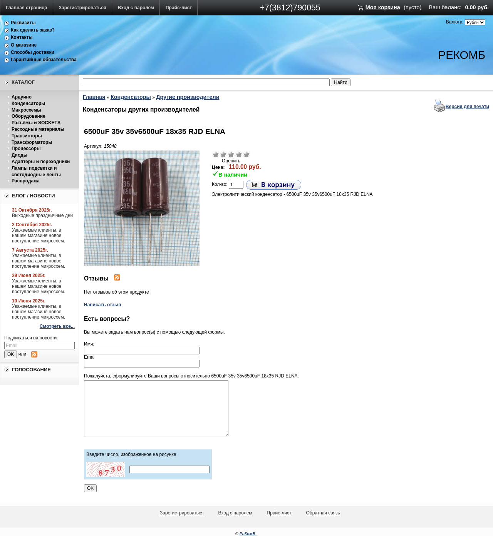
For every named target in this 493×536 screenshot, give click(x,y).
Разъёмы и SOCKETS (36, 122)
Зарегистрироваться (82, 7)
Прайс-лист (179, 7)
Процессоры (26, 148)
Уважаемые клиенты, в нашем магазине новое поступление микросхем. (38, 235)
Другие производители (187, 97)
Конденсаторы (28, 103)
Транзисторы (27, 136)
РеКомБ (248, 533)
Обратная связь (323, 513)
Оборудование (28, 116)
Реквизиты (23, 22)
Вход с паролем (136, 7)
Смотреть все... (57, 326)
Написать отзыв (102, 304)
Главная (94, 97)
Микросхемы (26, 110)
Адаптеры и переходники (41, 161)
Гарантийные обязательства (44, 59)
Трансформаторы (32, 142)
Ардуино (22, 97)
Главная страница (26, 7)
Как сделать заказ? (33, 30)
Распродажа (26, 181)
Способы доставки (32, 52)
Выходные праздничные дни (42, 215)
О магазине (24, 45)
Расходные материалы (38, 129)
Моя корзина (383, 7)
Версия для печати (467, 106)
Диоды (19, 155)
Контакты (22, 37)
